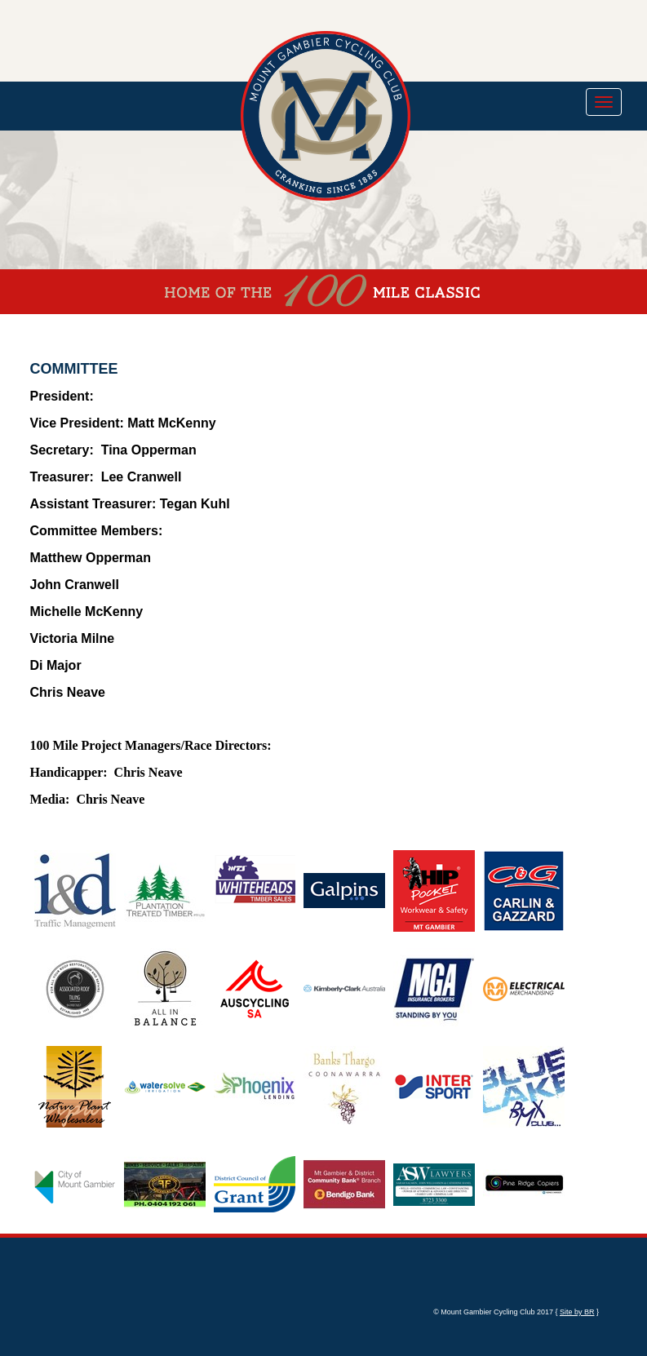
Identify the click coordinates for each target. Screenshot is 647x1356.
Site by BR (577, 1312)
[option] (67, 891)
